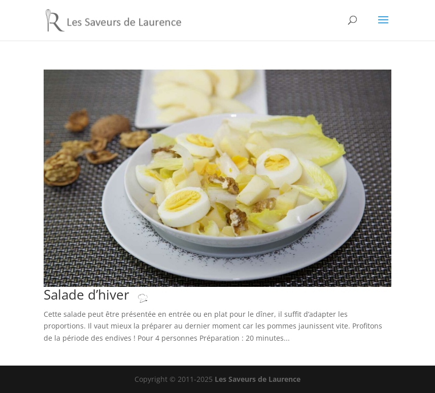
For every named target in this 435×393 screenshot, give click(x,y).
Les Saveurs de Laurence (257, 379)
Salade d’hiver (106, 294)
